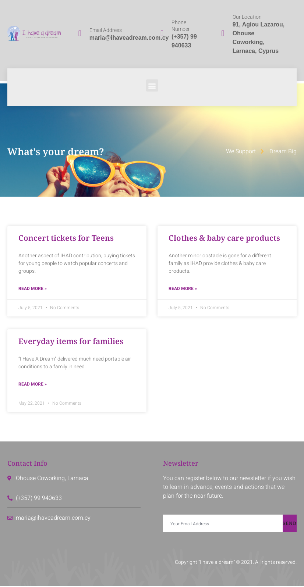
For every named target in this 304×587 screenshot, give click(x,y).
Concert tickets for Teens (66, 238)
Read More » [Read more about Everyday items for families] (32, 385)
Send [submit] (290, 524)
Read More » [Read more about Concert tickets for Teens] (32, 289)
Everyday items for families (70, 341)
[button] (152, 85)
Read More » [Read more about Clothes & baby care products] (183, 289)
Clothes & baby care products (224, 238)
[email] (223, 524)
